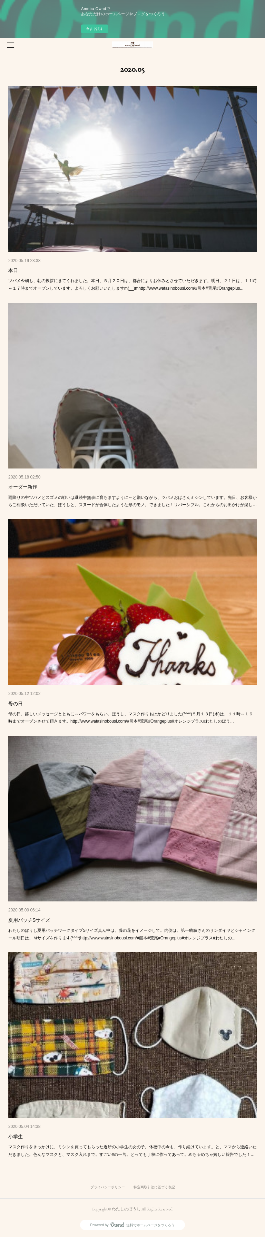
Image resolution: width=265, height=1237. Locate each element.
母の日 (15, 703)
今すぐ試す (94, 29)
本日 (13, 270)
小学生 (15, 1136)
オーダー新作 (22, 487)
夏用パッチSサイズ (29, 920)
